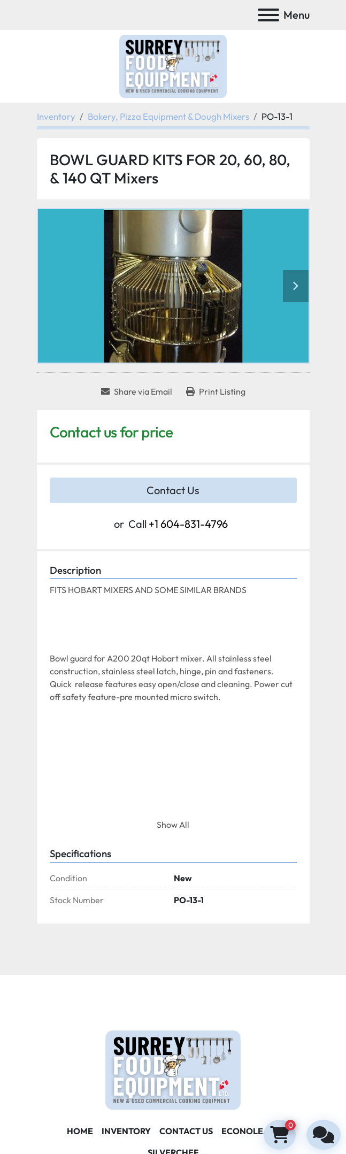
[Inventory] (56, 116)
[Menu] (268, 15)
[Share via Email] (136, 391)
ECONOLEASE (250, 1131)
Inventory (126, 1131)
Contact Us (173, 490)
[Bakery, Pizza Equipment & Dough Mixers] (168, 116)
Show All (173, 824)
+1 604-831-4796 (188, 523)
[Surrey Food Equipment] (173, 1068)
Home (80, 1131)
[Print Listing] (215, 391)
